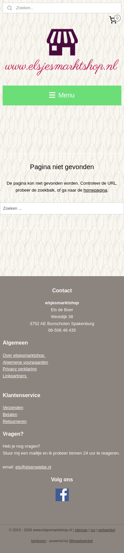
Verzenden (13, 407)
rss (93, 530)
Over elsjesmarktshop (24, 355)
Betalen (10, 414)
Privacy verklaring (20, 368)
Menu (61, 95)
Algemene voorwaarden (25, 362)
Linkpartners (15, 375)
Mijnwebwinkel (81, 541)
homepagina (95, 189)
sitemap (81, 530)
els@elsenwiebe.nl (33, 466)
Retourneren (14, 421)
